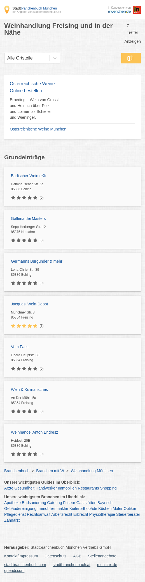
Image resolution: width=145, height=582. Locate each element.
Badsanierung (34, 502)
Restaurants (88, 488)
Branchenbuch (16, 471)
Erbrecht (80, 514)
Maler (118, 508)
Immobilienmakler (53, 508)
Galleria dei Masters (28, 218)
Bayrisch (105, 502)
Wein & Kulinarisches (29, 389)
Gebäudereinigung (20, 508)
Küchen (104, 508)
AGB (77, 556)
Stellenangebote (102, 556)
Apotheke (12, 502)
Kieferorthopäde (83, 508)
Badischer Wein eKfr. (29, 176)
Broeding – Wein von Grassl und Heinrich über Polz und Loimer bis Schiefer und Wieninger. (34, 109)
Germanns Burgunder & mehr (36, 261)
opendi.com (14, 570)
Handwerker (46, 488)
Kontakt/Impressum (21, 556)
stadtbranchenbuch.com (25, 564)
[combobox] (7, 58)
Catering (54, 502)
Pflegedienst (15, 514)
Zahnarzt (12, 520)
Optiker (130, 508)
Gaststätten (86, 502)
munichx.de (107, 564)
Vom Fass (19, 347)
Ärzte (8, 488)
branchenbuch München (34, 8)
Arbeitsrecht (61, 514)
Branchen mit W (50, 471)
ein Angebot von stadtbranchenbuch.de (36, 11)
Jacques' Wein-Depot (29, 304)
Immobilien (67, 488)
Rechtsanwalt (38, 514)
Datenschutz (56, 556)
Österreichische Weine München (38, 129)
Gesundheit (25, 488)
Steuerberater (128, 514)
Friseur (69, 502)
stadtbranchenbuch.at (71, 564)
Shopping (108, 488)
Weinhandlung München (92, 471)
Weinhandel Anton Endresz (34, 432)
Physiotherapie (102, 514)
